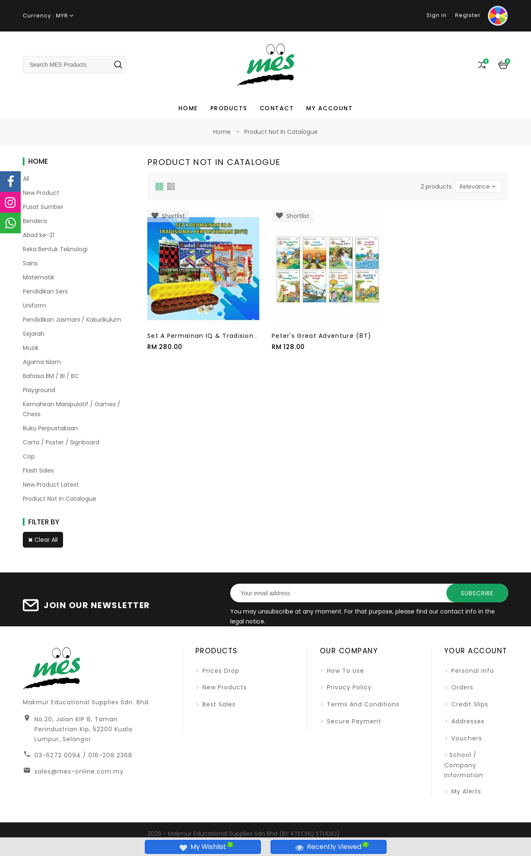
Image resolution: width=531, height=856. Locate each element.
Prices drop (219, 671)
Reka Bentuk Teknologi (55, 249)
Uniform (34, 305)
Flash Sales (38, 470)
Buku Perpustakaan (50, 428)
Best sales (218, 704)
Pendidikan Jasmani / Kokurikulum (72, 319)
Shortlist (168, 216)
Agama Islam (42, 362)
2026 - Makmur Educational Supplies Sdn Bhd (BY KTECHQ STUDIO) (243, 833)
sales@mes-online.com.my (79, 771)
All (26, 179)
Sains (30, 263)
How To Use (344, 671)
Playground (39, 390)
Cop (29, 456)
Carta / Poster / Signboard (61, 442)
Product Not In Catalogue (59, 499)
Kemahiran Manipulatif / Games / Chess (71, 409)
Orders (461, 687)
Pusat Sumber (43, 207)
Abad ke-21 (38, 235)
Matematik (38, 277)
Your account (475, 651)
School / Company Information (463, 765)
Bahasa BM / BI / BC (51, 376)
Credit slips (468, 704)
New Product (41, 193)
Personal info (471, 671)
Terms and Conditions (362, 704)
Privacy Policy (348, 687)
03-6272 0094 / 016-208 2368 (83, 755)
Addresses (467, 721)
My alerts (465, 791)
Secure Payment (353, 721)
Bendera (35, 221)
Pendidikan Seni (45, 291)
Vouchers (465, 738)
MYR (62, 15)
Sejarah (33, 334)
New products (223, 687)
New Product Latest (51, 484)
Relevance (478, 186)
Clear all (43, 540)
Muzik (31, 348)
